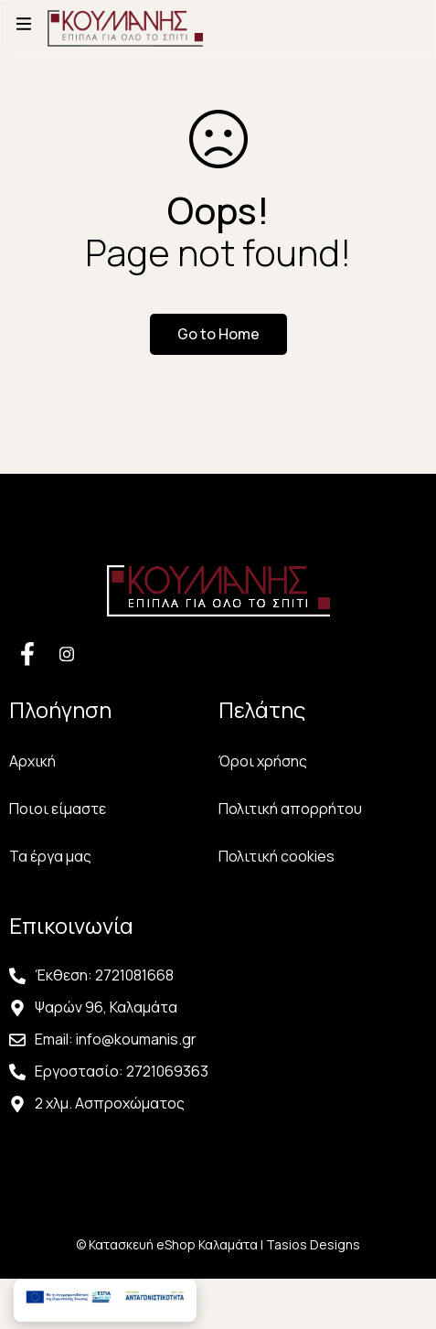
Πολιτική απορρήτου (290, 808)
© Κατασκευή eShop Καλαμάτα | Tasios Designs (218, 1244)
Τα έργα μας (50, 856)
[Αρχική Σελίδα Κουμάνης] (125, 23)
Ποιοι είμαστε (57, 808)
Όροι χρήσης (262, 761)
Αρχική (32, 761)
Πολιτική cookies (276, 856)
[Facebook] (27, 653)
